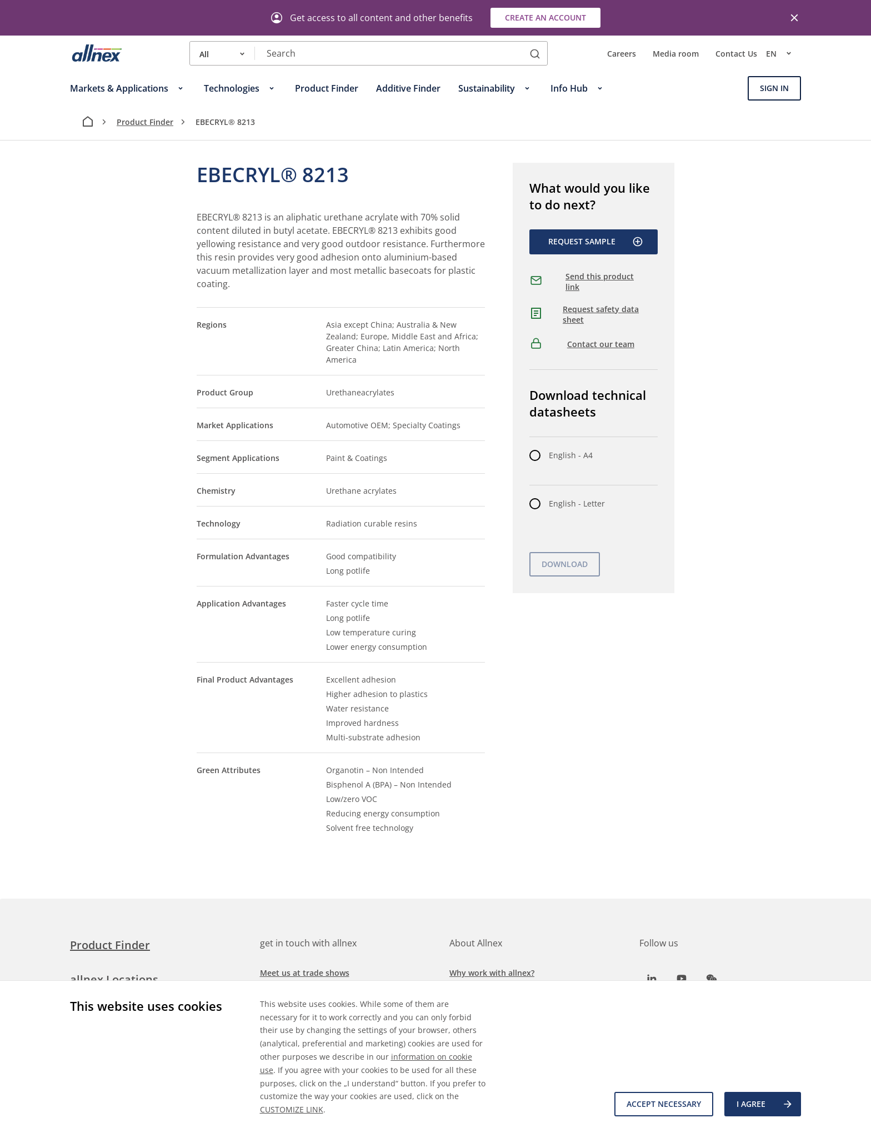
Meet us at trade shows (304, 972)
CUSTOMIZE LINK (291, 1109)
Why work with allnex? (491, 972)
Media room (676, 53)
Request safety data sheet (601, 314)
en (783, 53)
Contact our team (600, 344)
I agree (765, 1104)
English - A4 (571, 455)
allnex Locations (114, 979)
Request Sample (595, 241)
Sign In (774, 88)
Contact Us (736, 53)
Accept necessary (664, 1104)
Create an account (545, 17)
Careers (621, 53)
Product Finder (145, 122)
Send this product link (599, 282)
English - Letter (577, 503)
